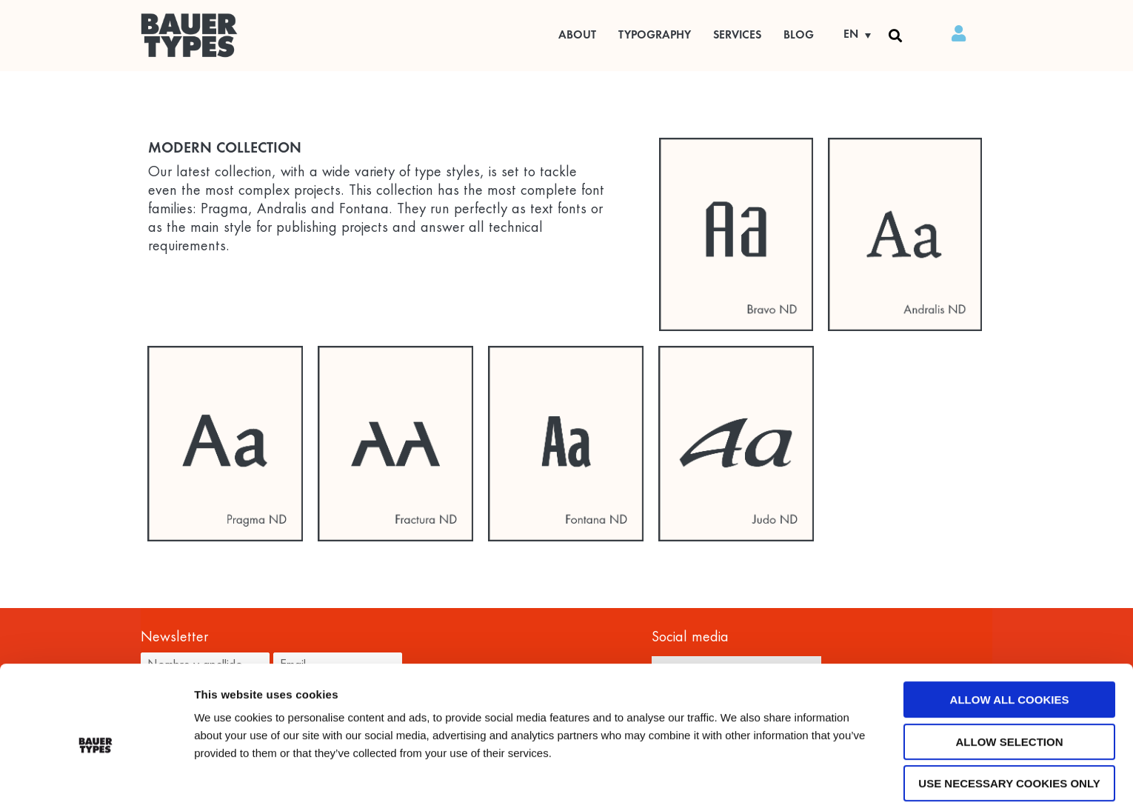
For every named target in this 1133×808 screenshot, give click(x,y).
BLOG (798, 35)
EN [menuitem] (850, 35)
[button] (895, 35)
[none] (851, 35)
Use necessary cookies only (1009, 726)
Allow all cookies (1009, 642)
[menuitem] (851, 35)
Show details (774, 779)
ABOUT (577, 35)
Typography (654, 35)
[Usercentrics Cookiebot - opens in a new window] (96, 779)
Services (737, 35)
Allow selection (1009, 684)
